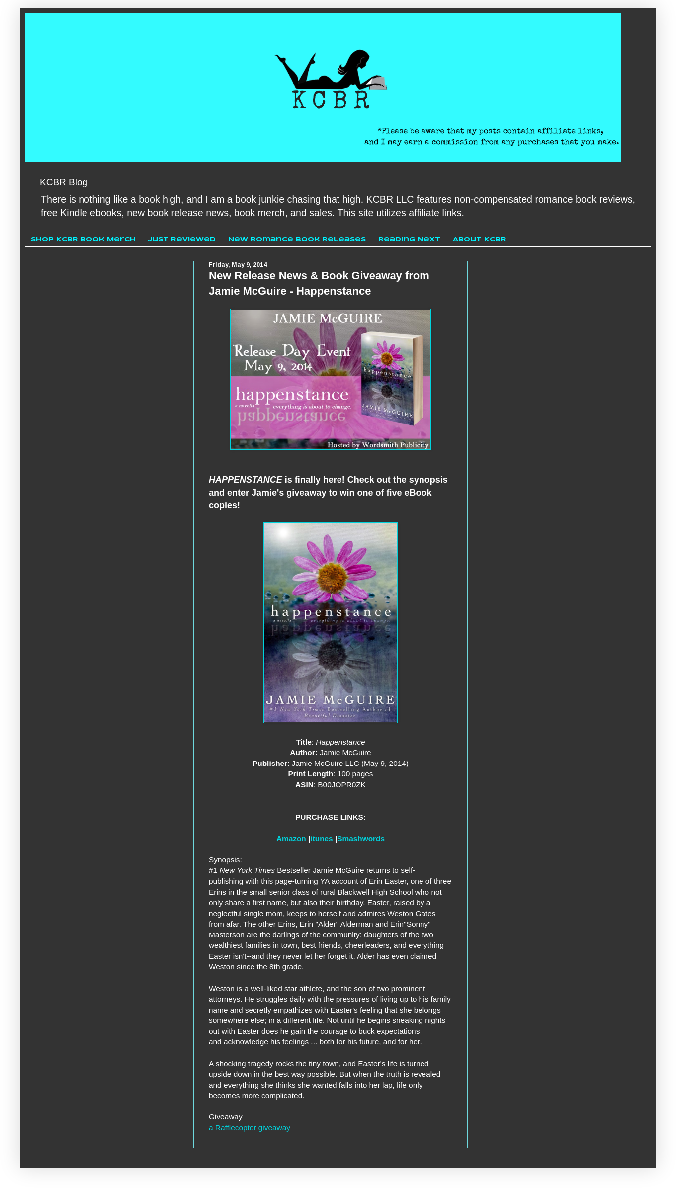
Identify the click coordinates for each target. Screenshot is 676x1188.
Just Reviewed (182, 239)
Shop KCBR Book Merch (83, 239)
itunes (321, 838)
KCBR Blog (63, 182)
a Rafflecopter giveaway (249, 1127)
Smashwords (361, 838)
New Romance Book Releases (297, 239)
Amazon (291, 838)
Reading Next (409, 239)
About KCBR (479, 239)
